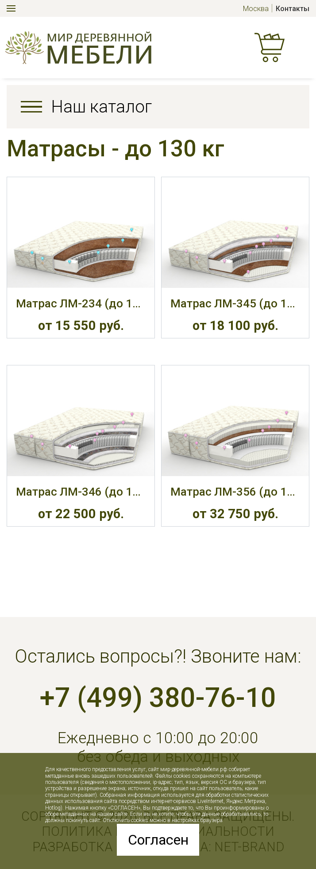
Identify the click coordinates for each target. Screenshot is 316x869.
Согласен (158, 839)
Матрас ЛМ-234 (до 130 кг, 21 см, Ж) (81, 303)
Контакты (292, 8)
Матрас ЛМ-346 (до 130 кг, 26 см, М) (81, 491)
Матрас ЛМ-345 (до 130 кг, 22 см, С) (235, 303)
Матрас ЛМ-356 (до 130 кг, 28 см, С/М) (235, 491)
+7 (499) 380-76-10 (158, 698)
